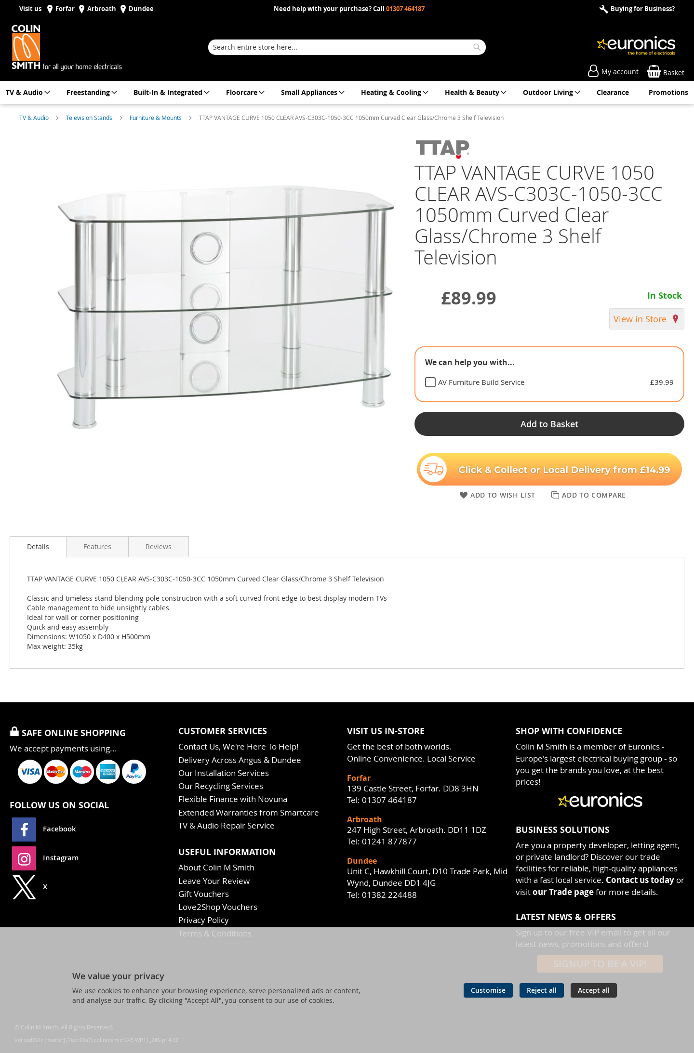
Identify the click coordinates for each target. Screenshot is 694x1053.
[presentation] (38, 546)
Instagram (45, 858)
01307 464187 (405, 9)
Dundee (141, 9)
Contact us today (640, 879)
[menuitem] (26, 92)
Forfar (65, 9)
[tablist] (549, 374)
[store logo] (77, 47)
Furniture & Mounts (156, 117)
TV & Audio (34, 117)
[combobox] (347, 47)
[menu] (347, 92)
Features (97, 546)
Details (38, 546)
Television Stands (90, 117)
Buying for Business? (642, 9)
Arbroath (101, 9)
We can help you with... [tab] (470, 362)
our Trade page (563, 891)
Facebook (45, 829)
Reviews (159, 546)
